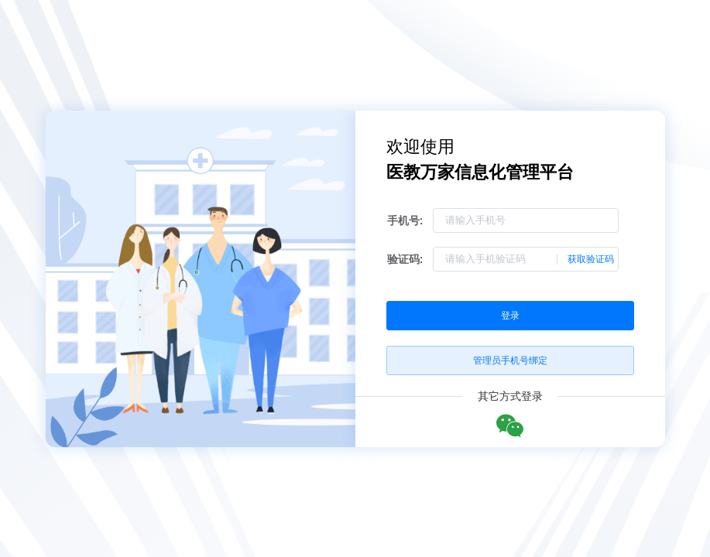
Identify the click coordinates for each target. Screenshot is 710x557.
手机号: (405, 220)
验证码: (405, 259)
